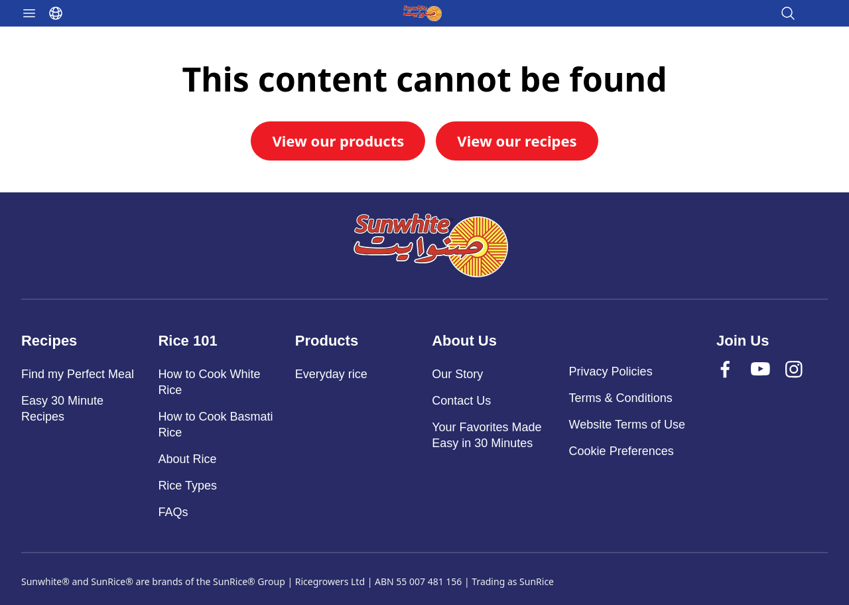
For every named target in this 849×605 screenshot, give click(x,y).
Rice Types (187, 485)
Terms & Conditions (621, 398)
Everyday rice (331, 374)
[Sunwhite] (430, 245)
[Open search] (788, 13)
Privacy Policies (611, 371)
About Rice (187, 459)
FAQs (173, 512)
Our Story (457, 374)
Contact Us (461, 400)
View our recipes (516, 141)
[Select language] (56, 13)
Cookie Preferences (621, 451)
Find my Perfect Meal (77, 374)
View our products (338, 141)
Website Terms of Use (627, 424)
